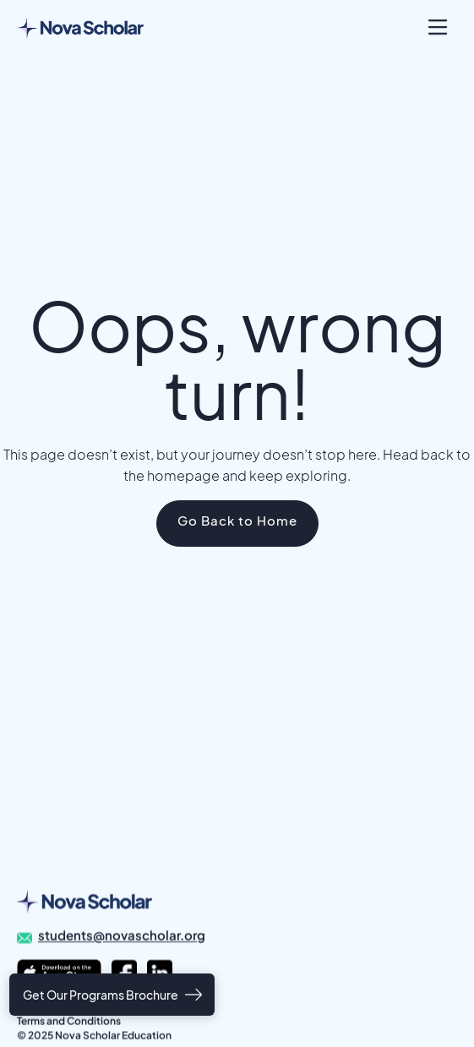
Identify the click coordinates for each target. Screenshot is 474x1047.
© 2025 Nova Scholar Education (94, 1035)
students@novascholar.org (121, 936)
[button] (437, 27)
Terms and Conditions (69, 1021)
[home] (80, 27)
